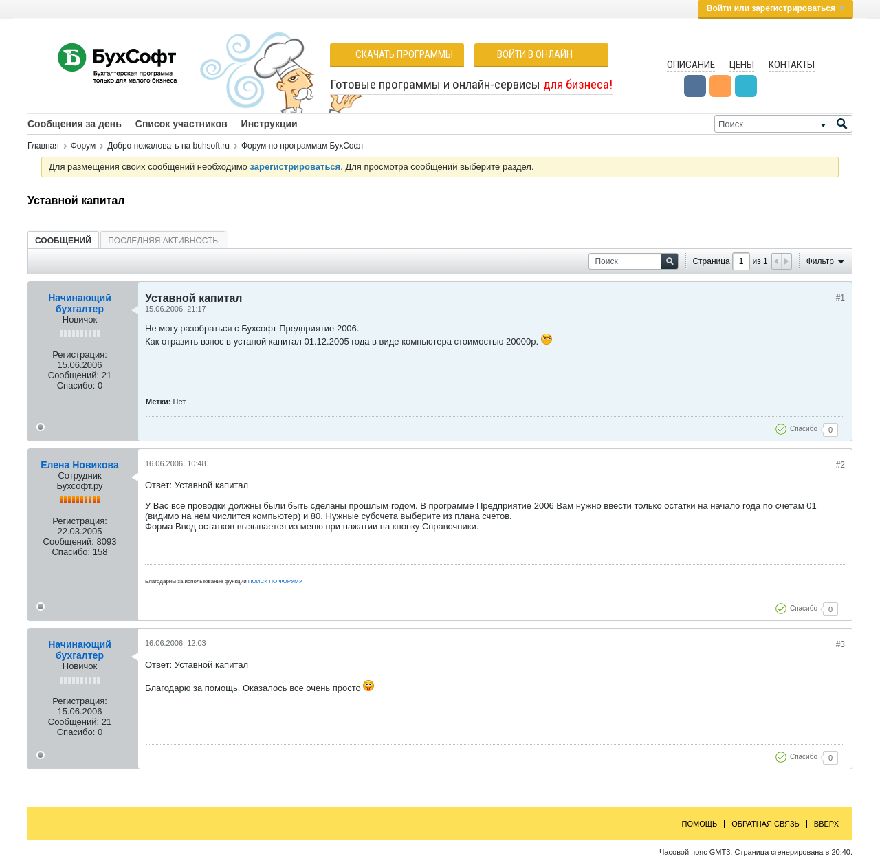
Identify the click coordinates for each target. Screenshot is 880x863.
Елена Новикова (79, 464)
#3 (840, 644)
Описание (691, 64)
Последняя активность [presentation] (163, 240)
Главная (43, 146)
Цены (741, 64)
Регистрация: (79, 354)
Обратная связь (766, 824)
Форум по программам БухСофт (302, 146)
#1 (840, 298)
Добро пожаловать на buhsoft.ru (168, 146)
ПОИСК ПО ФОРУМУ (275, 581)
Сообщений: (73, 375)
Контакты (792, 64)
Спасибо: (76, 385)
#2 (840, 465)
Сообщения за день (75, 123)
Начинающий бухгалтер (79, 303)
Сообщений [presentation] (63, 240)
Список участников (181, 123)
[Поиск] (783, 124)
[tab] (63, 240)
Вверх (826, 824)
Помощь (700, 824)
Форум (83, 146)
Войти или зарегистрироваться (775, 8)
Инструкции (269, 123)
